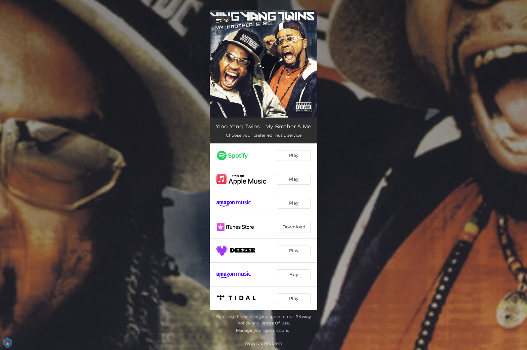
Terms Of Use (275, 322)
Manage (244, 330)
